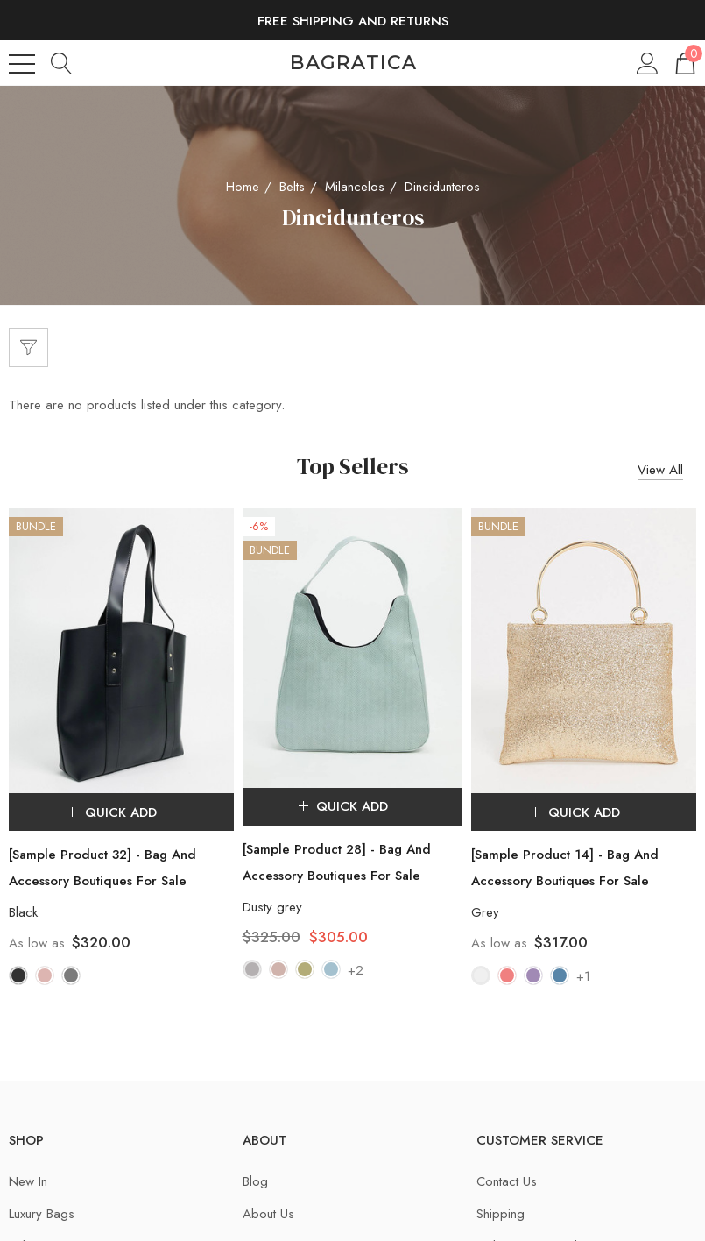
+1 (583, 978)
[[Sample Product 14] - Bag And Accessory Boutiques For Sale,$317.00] (583, 650)
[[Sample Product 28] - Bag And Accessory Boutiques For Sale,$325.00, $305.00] (353, 648)
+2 (355, 972)
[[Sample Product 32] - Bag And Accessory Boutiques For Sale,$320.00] (121, 650)
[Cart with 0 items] (684, 62)
